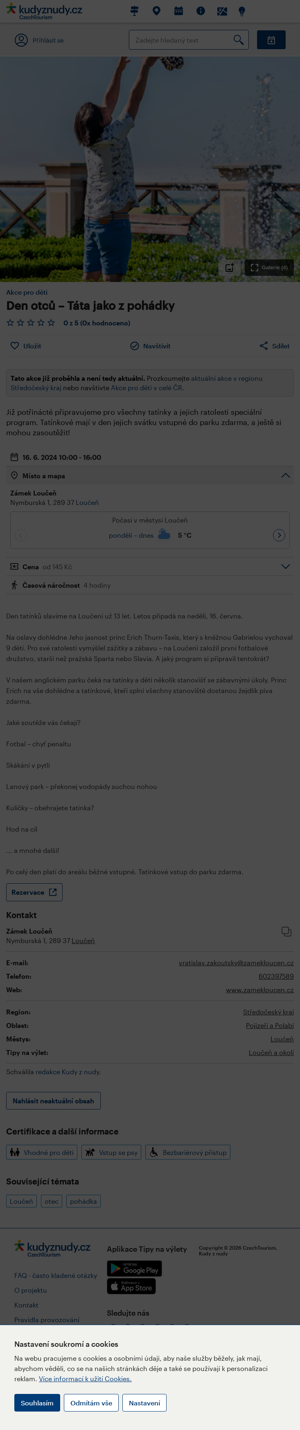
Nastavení (144, 1403)
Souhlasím (37, 1403)
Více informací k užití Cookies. (85, 1378)
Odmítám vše (91, 1403)
